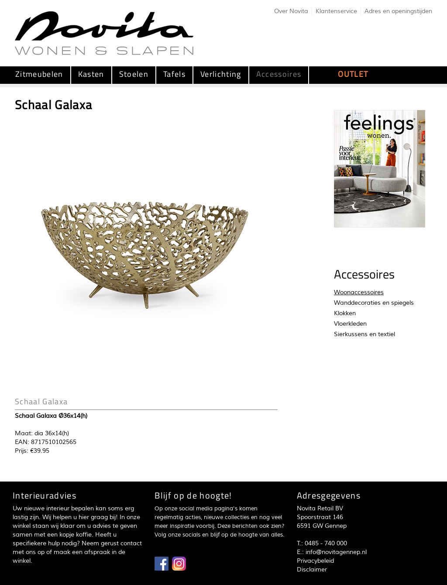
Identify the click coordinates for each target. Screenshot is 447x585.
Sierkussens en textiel (364, 334)
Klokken (345, 313)
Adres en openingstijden (398, 11)
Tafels (174, 74)
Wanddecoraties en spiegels (374, 302)
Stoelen (133, 74)
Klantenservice (336, 11)
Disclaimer (312, 569)
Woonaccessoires (359, 292)
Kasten (91, 74)
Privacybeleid (315, 560)
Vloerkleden (350, 323)
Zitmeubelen (39, 74)
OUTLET (353, 74)
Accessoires (279, 74)
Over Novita (291, 11)
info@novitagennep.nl (336, 552)
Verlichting (220, 74)
